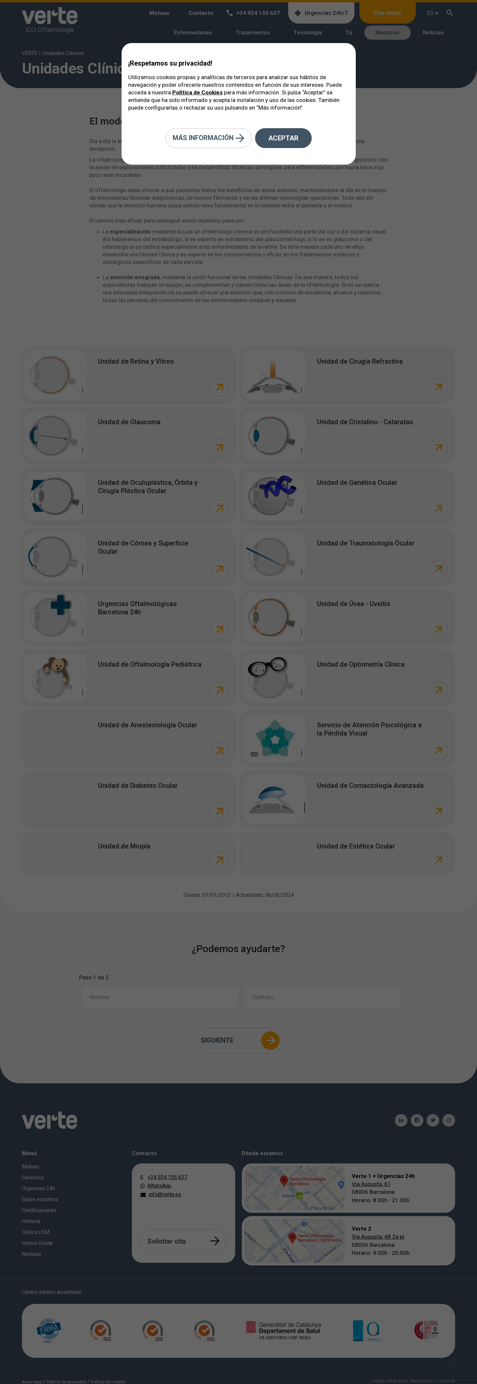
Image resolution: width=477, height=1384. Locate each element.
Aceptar (283, 138)
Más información (209, 138)
